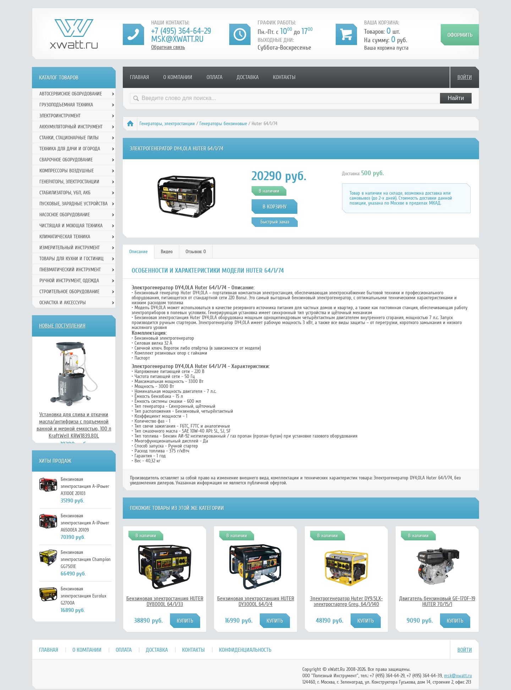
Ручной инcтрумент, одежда (69, 281)
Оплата (214, 77)
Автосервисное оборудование (70, 94)
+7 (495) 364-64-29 (181, 31)
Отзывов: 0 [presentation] (196, 252)
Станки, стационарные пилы (69, 138)
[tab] (138, 251)
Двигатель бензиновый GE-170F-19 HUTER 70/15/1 (437, 601)
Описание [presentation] (138, 252)
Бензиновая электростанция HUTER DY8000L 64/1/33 (164, 601)
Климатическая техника (64, 237)
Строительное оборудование (69, 292)
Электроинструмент (60, 116)
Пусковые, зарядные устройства (73, 204)
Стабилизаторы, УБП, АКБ (64, 193)
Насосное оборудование (64, 215)
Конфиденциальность (245, 649)
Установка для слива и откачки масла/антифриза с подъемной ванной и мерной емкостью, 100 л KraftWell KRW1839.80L (74, 425)
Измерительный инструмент (69, 248)
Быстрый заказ (274, 222)
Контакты (284, 77)
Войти (464, 77)
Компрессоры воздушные (66, 171)
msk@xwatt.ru (177, 39)
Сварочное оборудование (66, 160)
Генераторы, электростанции (167, 124)
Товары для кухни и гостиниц (71, 259)
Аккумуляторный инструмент (71, 127)
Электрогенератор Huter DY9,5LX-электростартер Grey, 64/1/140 (346, 601)
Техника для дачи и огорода (69, 149)
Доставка (248, 77)
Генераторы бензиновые (223, 124)
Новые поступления (62, 325)
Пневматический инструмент (70, 270)
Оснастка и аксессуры (62, 303)
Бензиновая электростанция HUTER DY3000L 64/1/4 (255, 601)
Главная (139, 77)
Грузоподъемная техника (66, 105)
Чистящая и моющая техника (71, 226)
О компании (177, 77)
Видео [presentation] (166, 252)
